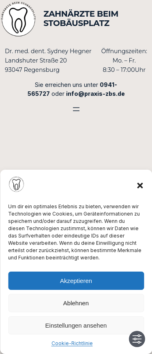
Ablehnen (76, 303)
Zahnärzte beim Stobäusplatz (80, 18)
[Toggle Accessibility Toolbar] (137, 339)
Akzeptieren (76, 280)
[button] (140, 185)
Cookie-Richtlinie (72, 343)
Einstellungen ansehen (76, 325)
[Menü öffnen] (76, 109)
